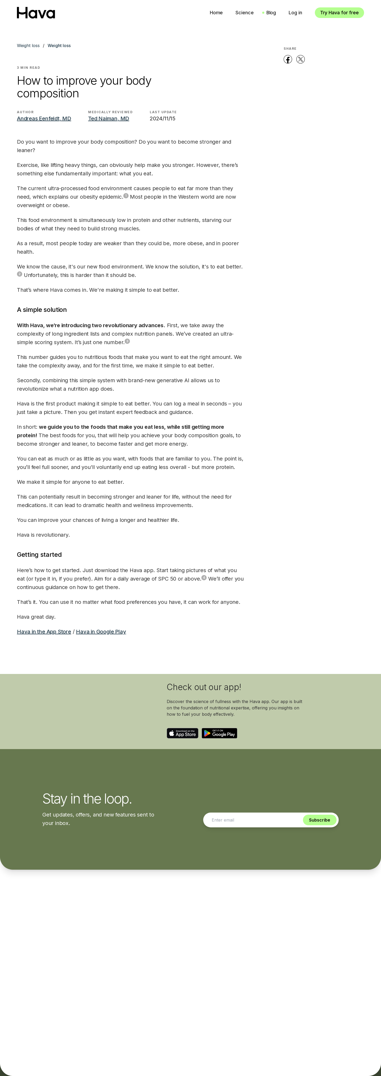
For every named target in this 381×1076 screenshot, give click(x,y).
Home (216, 12)
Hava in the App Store (44, 631)
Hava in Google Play (101, 631)
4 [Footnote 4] (204, 578)
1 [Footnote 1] (125, 196)
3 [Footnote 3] (127, 341)
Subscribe (319, 820)
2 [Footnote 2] (20, 274)
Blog (271, 12)
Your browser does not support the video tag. (89, 711)
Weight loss (28, 45)
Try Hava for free (339, 12)
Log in (295, 12)
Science (244, 12)
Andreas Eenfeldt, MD (44, 118)
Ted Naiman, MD (108, 118)
